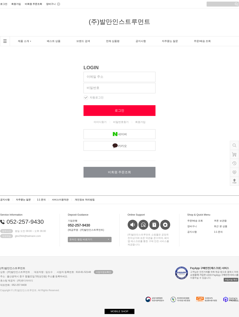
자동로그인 (97, 97)
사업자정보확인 (103, 272)
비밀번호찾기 (121, 122)
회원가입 (140, 122)
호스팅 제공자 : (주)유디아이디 (16, 280)
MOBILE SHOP (119, 311)
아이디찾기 (100, 122)
